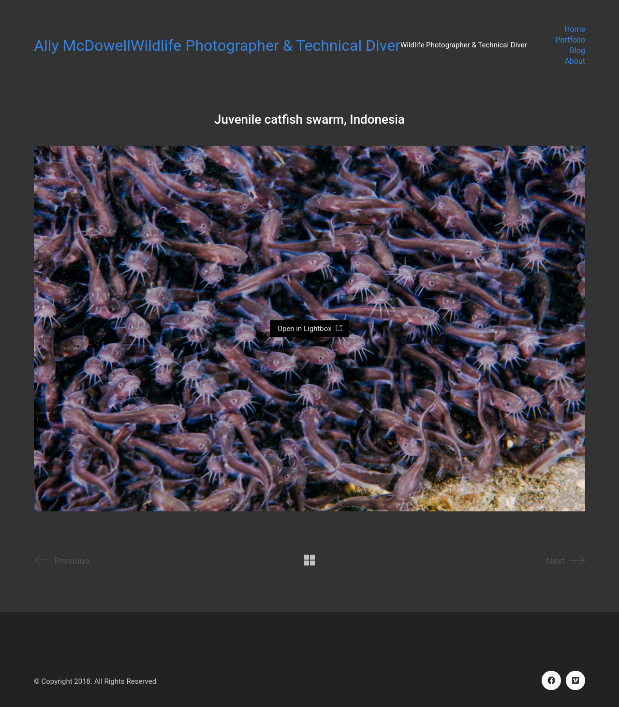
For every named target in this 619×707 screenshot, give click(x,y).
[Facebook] (551, 680)
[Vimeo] (575, 680)
